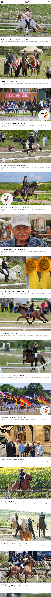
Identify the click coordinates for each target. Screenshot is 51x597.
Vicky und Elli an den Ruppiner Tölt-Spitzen (12, 375)
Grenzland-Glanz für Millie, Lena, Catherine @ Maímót (15, 544)
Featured (2, 37)
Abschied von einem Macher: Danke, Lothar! (13, 249)
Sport (6, 37)
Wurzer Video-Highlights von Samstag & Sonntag (14, 502)
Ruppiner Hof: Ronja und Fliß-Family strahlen (13, 333)
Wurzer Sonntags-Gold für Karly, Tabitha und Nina (14, 586)
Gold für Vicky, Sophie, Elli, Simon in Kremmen (13, 81)
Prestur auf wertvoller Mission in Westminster (13, 459)
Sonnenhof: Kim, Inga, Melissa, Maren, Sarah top (14, 123)
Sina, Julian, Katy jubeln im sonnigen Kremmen (13, 165)
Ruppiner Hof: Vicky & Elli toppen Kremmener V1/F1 (15, 291)
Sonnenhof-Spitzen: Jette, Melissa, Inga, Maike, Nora (15, 207)
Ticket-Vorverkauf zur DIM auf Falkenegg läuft (13, 417)
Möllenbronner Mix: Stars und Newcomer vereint (14, 39)
